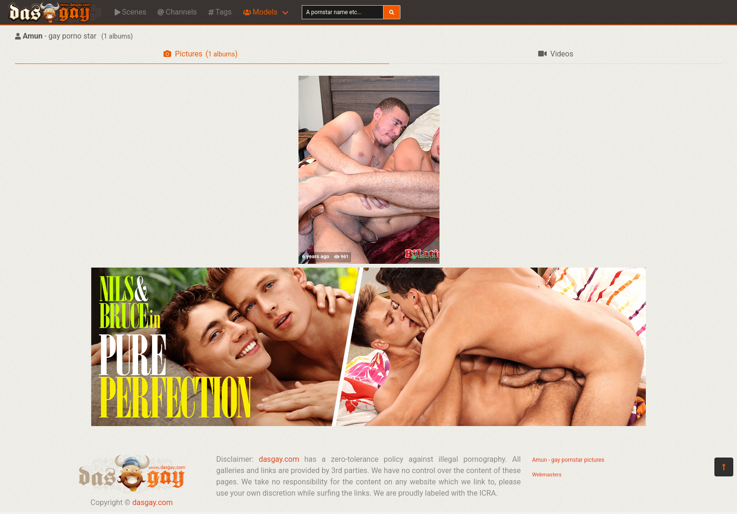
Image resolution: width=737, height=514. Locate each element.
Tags (220, 12)
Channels (176, 12)
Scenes (130, 12)
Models (260, 12)
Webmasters (547, 475)
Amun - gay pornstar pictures (568, 460)
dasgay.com (152, 502)
